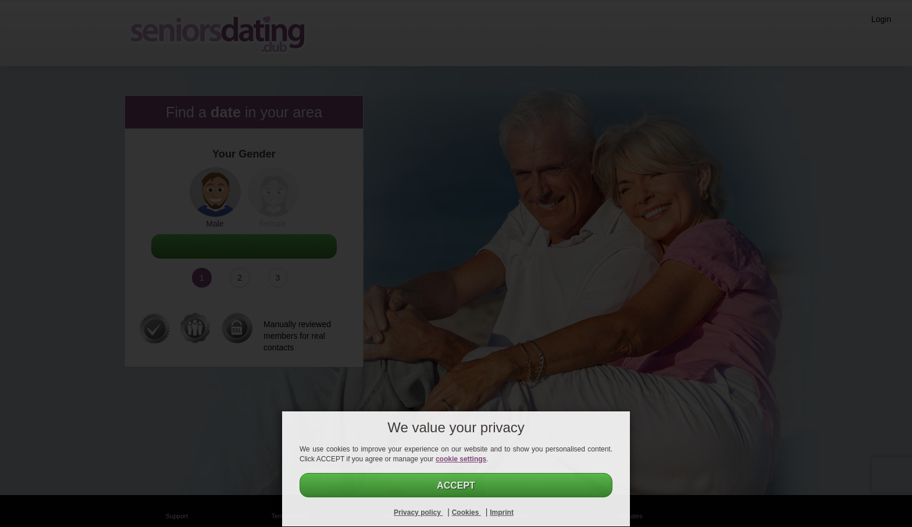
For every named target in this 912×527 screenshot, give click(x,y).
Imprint (502, 512)
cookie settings (461, 459)
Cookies (466, 512)
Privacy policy (418, 512)
